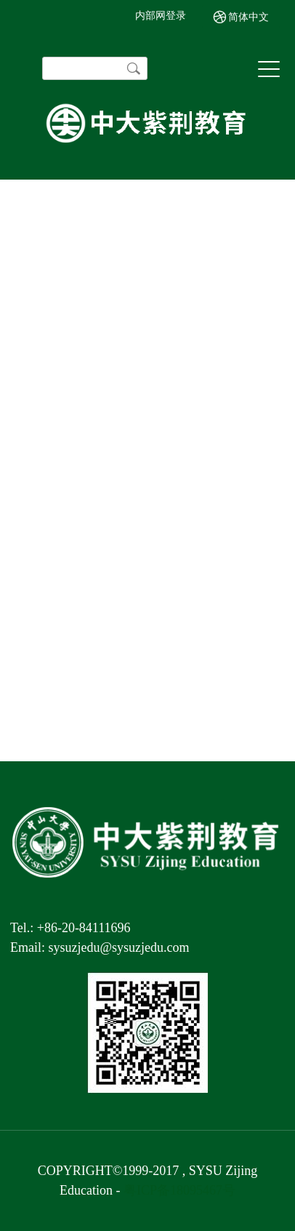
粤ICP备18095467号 (179, 1190)
